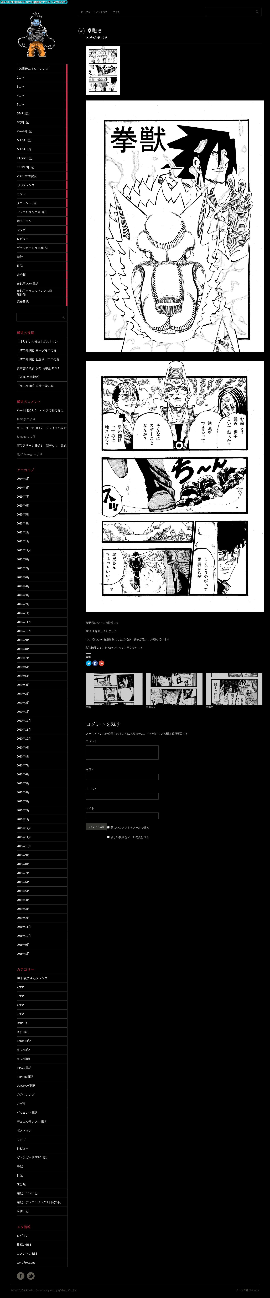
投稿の (24, 1244)
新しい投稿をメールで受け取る (130, 837)
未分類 (21, 1184)
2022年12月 (24, 550)
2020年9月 (23, 747)
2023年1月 (23, 541)
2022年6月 (23, 577)
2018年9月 (23, 945)
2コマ (20, 987)
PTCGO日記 (24, 1068)
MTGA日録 (23, 1059)
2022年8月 (23, 559)
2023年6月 (23, 505)
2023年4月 (23, 523)
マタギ (21, 1139)
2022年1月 (23, 613)
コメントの (27, 1253)
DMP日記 (23, 1023)
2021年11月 (24, 622)
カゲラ (21, 1103)
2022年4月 (23, 586)
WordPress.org (26, 1262)
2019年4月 (23, 900)
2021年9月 (23, 640)
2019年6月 (23, 882)
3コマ (20, 996)
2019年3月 (23, 909)
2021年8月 (23, 649)
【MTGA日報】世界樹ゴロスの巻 (38, 359)
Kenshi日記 (24, 1041)
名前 (90, 769)
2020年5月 (23, 783)
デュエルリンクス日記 (31, 1121)
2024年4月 (23, 487)
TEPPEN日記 (25, 1077)
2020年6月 (23, 774)
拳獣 (20, 1166)
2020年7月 (23, 765)
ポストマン (24, 1130)
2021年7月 (23, 658)
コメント (91, 741)
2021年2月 (23, 703)
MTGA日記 (23, 1050)
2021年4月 (23, 685)
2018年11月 (24, 927)
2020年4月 (23, 792)
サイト (90, 808)
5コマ (20, 1014)
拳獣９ (209, 706)
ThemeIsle (254, 1290)
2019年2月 (23, 918)
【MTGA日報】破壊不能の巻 (35, 386)
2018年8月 (23, 954)
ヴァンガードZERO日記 (32, 1157)
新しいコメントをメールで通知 (130, 827)
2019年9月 (23, 855)
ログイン (23, 1236)
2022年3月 (23, 595)
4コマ (20, 1005)
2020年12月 (24, 721)
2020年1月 (23, 819)
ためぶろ (23, 1290)
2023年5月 (23, 514)
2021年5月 (23, 676)
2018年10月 (24, 936)
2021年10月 (24, 631)
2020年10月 (24, 738)
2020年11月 (24, 729)
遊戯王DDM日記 (27, 1193)
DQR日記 (22, 1032)
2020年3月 (23, 801)
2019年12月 (24, 828)
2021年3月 (23, 694)
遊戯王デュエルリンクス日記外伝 (39, 1202)
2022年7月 (23, 568)
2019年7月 (23, 873)
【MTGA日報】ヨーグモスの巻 (36, 350)
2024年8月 (23, 479)
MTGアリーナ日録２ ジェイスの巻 (40, 428)
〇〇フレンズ (25, 1095)
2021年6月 (23, 667)
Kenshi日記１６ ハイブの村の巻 (38, 410)
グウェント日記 (27, 1112)
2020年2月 (23, 810)
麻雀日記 (23, 1211)
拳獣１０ (151, 706)
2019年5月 (23, 891)
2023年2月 (23, 532)
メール (91, 789)
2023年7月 (23, 496)
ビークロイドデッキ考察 (94, 11)
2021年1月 (23, 712)
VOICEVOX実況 (26, 1086)
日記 (20, 1175)
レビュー (23, 1148)
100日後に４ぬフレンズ (32, 978)
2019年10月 (24, 846)
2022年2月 (23, 604)
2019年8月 (23, 864)
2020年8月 (23, 756)
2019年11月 (24, 837)
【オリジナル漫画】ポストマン (37, 341)
